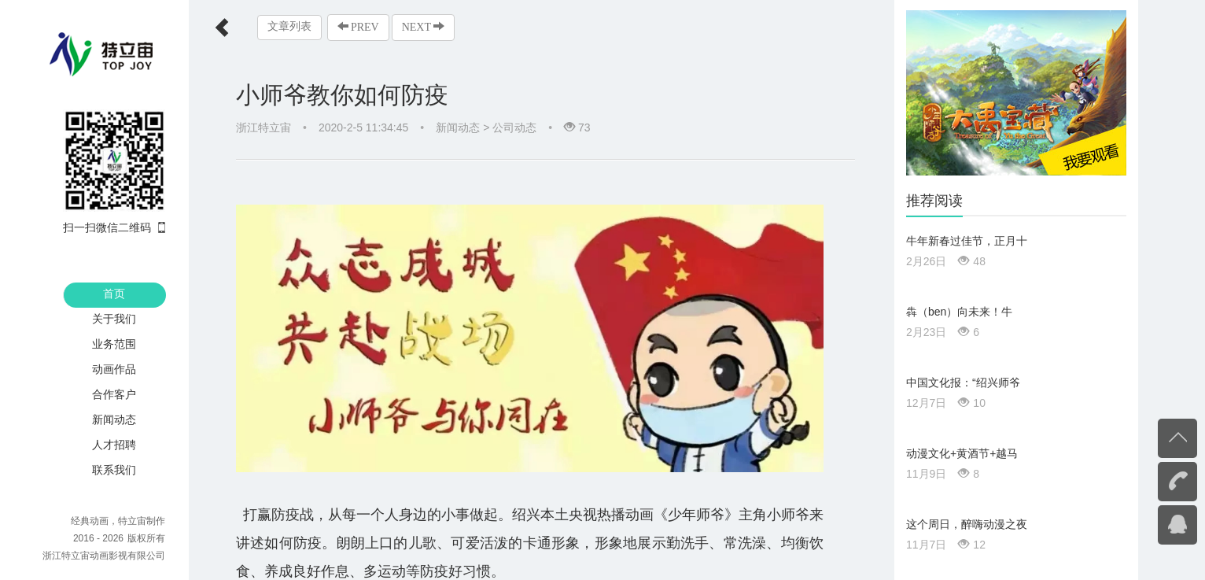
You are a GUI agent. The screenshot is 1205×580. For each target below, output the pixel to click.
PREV (358, 26)
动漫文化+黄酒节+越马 (962, 453)
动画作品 (114, 369)
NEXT (423, 26)
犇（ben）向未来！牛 (959, 311)
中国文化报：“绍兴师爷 (963, 382)
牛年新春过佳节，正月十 (966, 241)
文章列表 (289, 26)
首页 (114, 293)
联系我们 (114, 470)
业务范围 (114, 344)
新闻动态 (114, 419)
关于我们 (114, 318)
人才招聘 (114, 444)
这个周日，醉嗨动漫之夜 (966, 524)
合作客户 (114, 394)
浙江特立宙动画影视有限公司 (103, 555)
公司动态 (514, 127)
